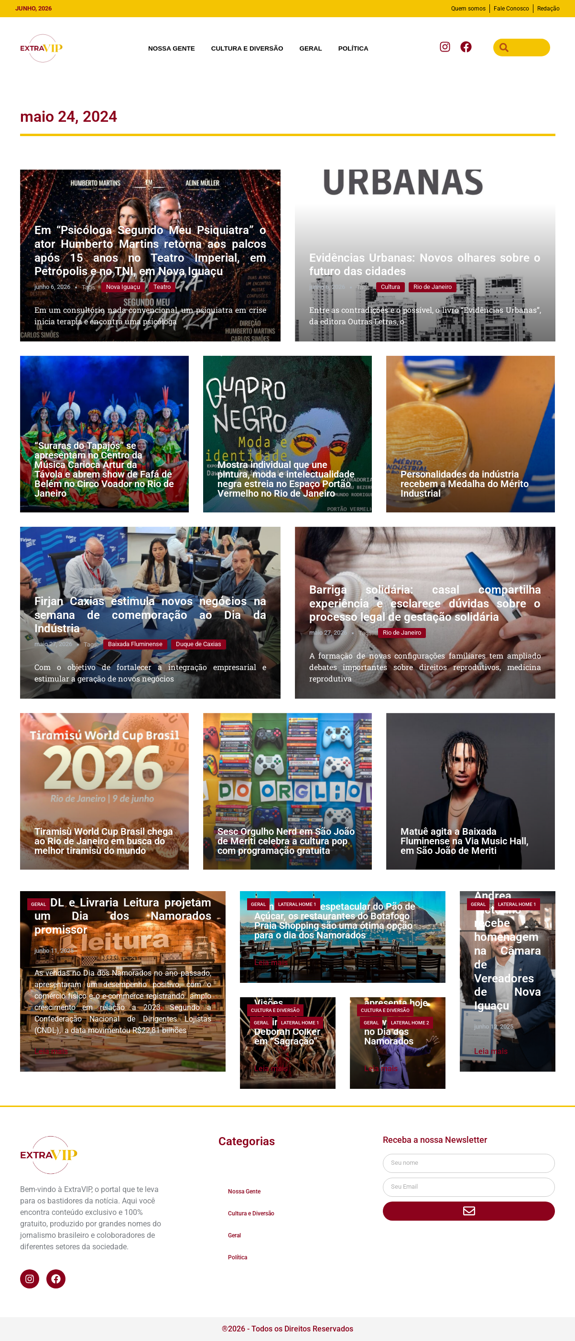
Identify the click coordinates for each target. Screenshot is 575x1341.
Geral (311, 48)
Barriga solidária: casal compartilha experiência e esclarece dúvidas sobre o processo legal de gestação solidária (425, 603)
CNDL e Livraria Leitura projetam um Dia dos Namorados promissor (122, 916)
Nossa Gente (171, 48)
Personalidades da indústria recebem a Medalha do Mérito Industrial (465, 483)
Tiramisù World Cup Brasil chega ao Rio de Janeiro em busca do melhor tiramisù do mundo (103, 841)
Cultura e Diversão (247, 48)
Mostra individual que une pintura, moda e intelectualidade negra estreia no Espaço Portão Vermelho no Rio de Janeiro (286, 479)
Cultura (390, 286)
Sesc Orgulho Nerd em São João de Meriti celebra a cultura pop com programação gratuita (286, 841)
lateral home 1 (297, 904)
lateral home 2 (410, 1022)
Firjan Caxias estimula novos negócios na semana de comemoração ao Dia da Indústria (150, 615)
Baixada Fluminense (135, 644)
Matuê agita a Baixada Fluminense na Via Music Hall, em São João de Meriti (465, 841)
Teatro (162, 286)
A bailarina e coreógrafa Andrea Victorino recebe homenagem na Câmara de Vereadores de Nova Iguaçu (507, 937)
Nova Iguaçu (123, 286)
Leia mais (51, 1051)
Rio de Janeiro (432, 286)
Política (353, 48)
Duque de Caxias (198, 644)
